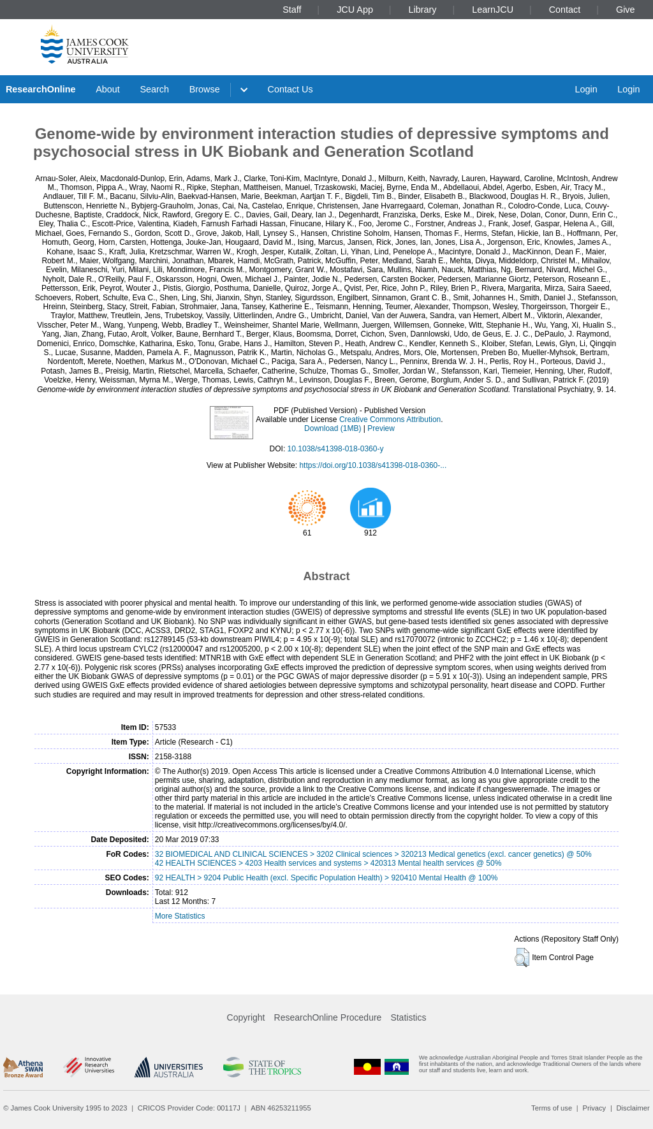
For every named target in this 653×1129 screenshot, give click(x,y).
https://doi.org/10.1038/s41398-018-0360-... (372, 465)
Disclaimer (633, 1108)
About (108, 89)
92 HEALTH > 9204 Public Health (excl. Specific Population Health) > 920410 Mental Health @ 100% (326, 877)
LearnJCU (492, 9)
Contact (565, 9)
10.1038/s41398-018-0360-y (336, 448)
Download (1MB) (332, 428)
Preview (381, 428)
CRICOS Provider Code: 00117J (189, 1108)
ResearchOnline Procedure (328, 1017)
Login (586, 89)
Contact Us (290, 89)
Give (625, 9)
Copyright (246, 1017)
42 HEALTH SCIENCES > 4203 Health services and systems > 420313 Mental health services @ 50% (328, 863)
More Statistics (180, 916)
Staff (291, 9)
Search (154, 89)
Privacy (594, 1108)
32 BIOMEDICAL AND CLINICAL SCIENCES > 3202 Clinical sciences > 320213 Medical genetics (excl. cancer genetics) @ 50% (373, 854)
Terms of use (551, 1108)
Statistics (408, 1017)
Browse (204, 89)
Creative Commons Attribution (390, 419)
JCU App (355, 9)
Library (423, 9)
